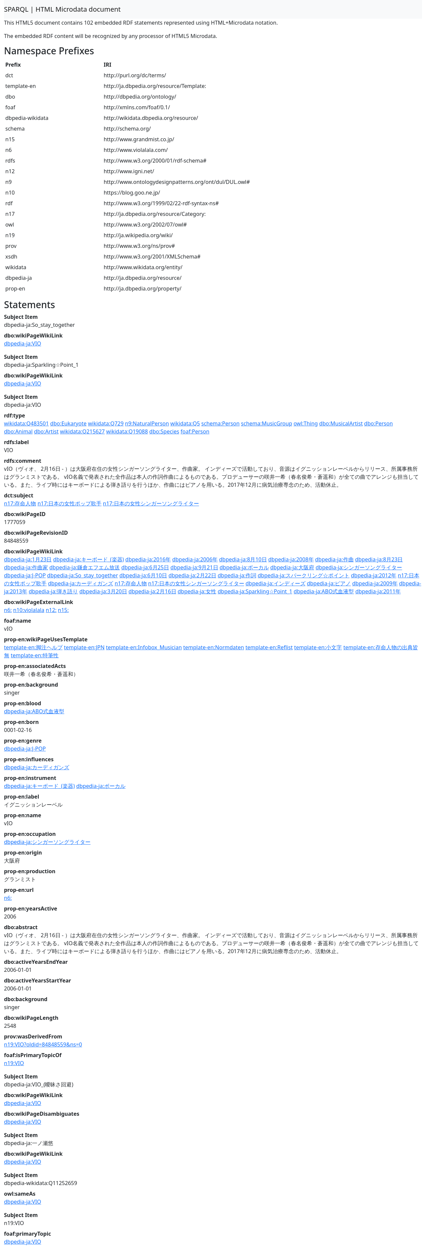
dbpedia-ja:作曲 (334, 559)
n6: (8, 610)
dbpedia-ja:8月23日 (379, 559)
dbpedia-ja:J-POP (25, 575)
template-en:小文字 (318, 647)
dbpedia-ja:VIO (22, 343)
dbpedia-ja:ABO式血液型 (324, 591)
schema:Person (220, 423)
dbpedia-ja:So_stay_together (82, 575)
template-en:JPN (84, 647)
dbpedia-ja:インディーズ (276, 583)
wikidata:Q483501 (26, 423)
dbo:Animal (18, 431)
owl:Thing (306, 423)
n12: (51, 610)
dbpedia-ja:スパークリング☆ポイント (303, 575)
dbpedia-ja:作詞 (237, 575)
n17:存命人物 (20, 503)
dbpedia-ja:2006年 (195, 559)
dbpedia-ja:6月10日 (143, 575)
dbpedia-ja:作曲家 (26, 567)
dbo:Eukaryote (68, 423)
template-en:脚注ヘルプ (33, 647)
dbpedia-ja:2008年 (291, 559)
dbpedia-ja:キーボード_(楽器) (88, 559)
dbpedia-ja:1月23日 (28, 559)
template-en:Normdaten (213, 647)
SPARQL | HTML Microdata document (62, 9)
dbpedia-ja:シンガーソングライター (359, 567)
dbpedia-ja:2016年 (148, 559)
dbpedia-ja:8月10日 (243, 559)
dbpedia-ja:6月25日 (145, 567)
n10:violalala (29, 610)
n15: (63, 610)
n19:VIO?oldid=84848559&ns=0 (43, 1044)
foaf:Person (195, 431)
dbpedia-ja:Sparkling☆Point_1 (255, 591)
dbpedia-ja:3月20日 (103, 591)
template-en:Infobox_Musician (144, 647)
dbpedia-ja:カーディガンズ (80, 583)
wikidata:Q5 (185, 423)
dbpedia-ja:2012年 (373, 575)
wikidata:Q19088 (127, 431)
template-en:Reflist (269, 647)
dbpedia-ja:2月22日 (192, 575)
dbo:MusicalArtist (341, 423)
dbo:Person (378, 423)
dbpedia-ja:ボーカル (244, 567)
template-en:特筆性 (35, 655)
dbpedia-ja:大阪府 (292, 567)
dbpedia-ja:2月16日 (152, 591)
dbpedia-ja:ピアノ (329, 583)
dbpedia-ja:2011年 (378, 591)
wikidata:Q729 (105, 423)
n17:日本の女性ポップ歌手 (70, 503)
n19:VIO (14, 1063)
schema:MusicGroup (266, 423)
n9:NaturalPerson (147, 423)
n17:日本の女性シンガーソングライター (151, 503)
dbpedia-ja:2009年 (375, 583)
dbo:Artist (46, 431)
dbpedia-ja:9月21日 (194, 567)
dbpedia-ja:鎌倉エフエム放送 (84, 567)
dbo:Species (164, 431)
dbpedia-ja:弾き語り (53, 591)
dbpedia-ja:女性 (197, 591)
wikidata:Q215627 (82, 431)
